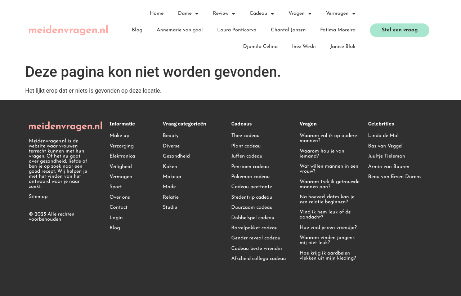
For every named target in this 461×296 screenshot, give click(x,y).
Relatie (171, 197)
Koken (170, 166)
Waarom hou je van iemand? (322, 154)
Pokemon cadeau (250, 177)
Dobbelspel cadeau (252, 218)
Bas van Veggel (385, 146)
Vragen (300, 14)
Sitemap (38, 196)
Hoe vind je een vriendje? (328, 227)
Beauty (171, 135)
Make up (119, 135)
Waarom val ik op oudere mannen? (328, 138)
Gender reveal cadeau (256, 238)
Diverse (171, 146)
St (233, 197)
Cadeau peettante (251, 187)
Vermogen (340, 14)
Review (224, 14)
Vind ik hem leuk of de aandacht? (325, 214)
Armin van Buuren (388, 166)
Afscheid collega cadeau (258, 258)
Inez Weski (304, 46)
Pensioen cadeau (250, 166)
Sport (115, 187)
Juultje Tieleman (386, 156)
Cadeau (262, 14)
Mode (169, 187)
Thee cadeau (245, 135)
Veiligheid (120, 166)
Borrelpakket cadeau (254, 228)
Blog (137, 30)
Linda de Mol (383, 135)
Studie (170, 207)
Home (157, 13)
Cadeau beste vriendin (256, 248)
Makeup (172, 177)
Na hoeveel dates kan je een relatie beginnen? (327, 199)
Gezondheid (176, 156)
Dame (188, 14)
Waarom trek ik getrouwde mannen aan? (329, 184)
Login (116, 218)
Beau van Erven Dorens (394, 177)
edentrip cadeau (254, 197)
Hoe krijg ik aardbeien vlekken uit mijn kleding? (328, 256)
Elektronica (122, 156)
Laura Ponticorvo (236, 30)
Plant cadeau (246, 146)
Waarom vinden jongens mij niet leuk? (327, 240)
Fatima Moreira (337, 30)
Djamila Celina (260, 46)
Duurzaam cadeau (252, 207)
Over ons (119, 197)
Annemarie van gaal (180, 30)
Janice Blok (342, 46)
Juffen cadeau (247, 156)
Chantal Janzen (288, 30)
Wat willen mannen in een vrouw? (329, 169)
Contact (118, 207)
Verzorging (121, 146)
